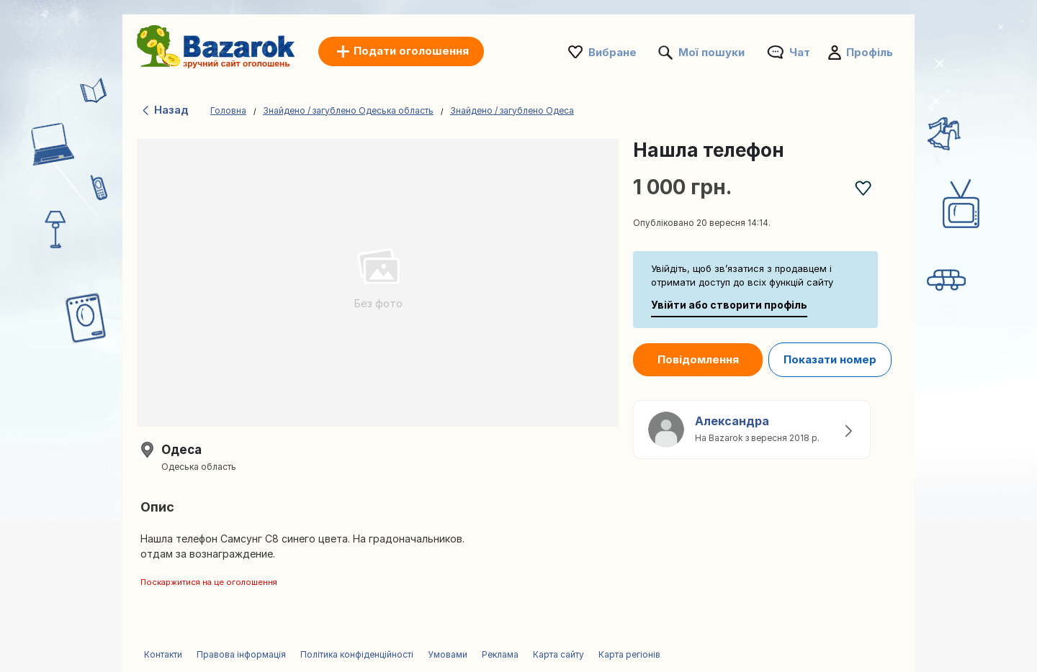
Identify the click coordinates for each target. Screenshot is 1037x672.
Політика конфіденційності (356, 654)
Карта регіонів (629, 654)
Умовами (447, 654)
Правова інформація (241, 654)
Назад (164, 110)
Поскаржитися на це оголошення (208, 582)
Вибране (612, 52)
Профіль (869, 52)
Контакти (163, 654)
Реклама (500, 654)
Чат (799, 52)
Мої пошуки (711, 52)
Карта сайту (558, 654)
